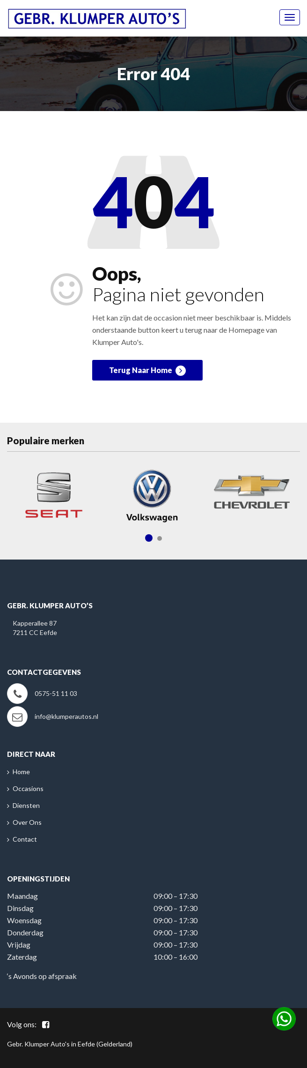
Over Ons (27, 822)
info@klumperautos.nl (66, 716)
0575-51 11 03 (56, 693)
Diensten (26, 805)
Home (21, 772)
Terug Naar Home (147, 371)
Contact (25, 839)
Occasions (28, 788)
